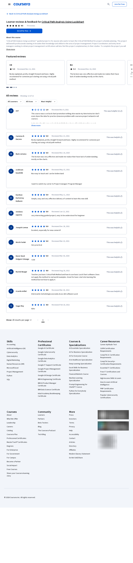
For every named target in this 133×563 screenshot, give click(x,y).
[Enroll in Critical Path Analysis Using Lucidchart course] (24, 31)
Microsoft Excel (12, 368)
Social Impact (12, 465)
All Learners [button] (13, 101)
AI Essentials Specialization (79, 348)
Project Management (15, 372)
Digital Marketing (13, 360)
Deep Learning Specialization (80, 363)
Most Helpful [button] (46, 101)
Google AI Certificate (46, 348)
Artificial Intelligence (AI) (16, 348)
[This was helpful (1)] (113, 111)
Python (9, 375)
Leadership (11, 423)
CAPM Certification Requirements (107, 349)
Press (71, 415)
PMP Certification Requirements (107, 390)
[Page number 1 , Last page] (43, 320)
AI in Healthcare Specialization (80, 360)
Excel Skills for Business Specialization (78, 369)
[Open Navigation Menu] (9, 4)
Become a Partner (14, 461)
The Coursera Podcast (46, 430)
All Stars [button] (29, 101)
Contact (72, 438)
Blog (39, 426)
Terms (71, 423)
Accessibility (74, 434)
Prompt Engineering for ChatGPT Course (78, 385)
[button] (19, 320)
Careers (10, 426)
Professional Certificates (16, 438)
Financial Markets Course (78, 374)
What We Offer (12, 419)
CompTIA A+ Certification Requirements (110, 356)
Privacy (72, 426)
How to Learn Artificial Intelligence (108, 383)
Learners (41, 415)
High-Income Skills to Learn (110, 378)
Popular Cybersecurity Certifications (109, 396)
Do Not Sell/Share (76, 457)
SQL (8, 379)
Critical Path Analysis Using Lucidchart (63, 22)
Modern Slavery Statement (79, 454)
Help (71, 430)
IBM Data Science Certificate (49, 389)
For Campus (11, 457)
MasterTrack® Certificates (17, 442)
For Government (13, 454)
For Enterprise (12, 450)
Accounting (11, 344)
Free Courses (12, 469)
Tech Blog (42, 434)
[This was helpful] (114, 137)
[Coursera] (22, 4)
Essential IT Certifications (110, 368)
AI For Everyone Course (78, 356)
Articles (72, 442)
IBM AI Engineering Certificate (49, 379)
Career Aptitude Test (108, 344)
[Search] (108, 4)
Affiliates (72, 450)
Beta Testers (43, 423)
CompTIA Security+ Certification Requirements (110, 362)
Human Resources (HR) (15, 364)
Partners (41, 419)
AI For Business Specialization (80, 352)
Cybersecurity (12, 352)
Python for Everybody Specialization (77, 392)
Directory (72, 446)
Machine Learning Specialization (75, 379)
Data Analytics (12, 356)
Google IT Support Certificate (49, 365)
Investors (73, 419)
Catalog (10, 430)
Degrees (10, 446)
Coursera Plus (12, 434)
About (9, 415)
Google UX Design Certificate (49, 375)
